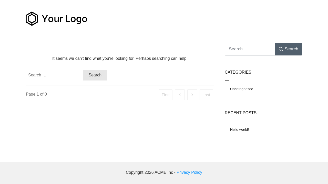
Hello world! (239, 130)
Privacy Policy (189, 172)
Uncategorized (241, 89)
